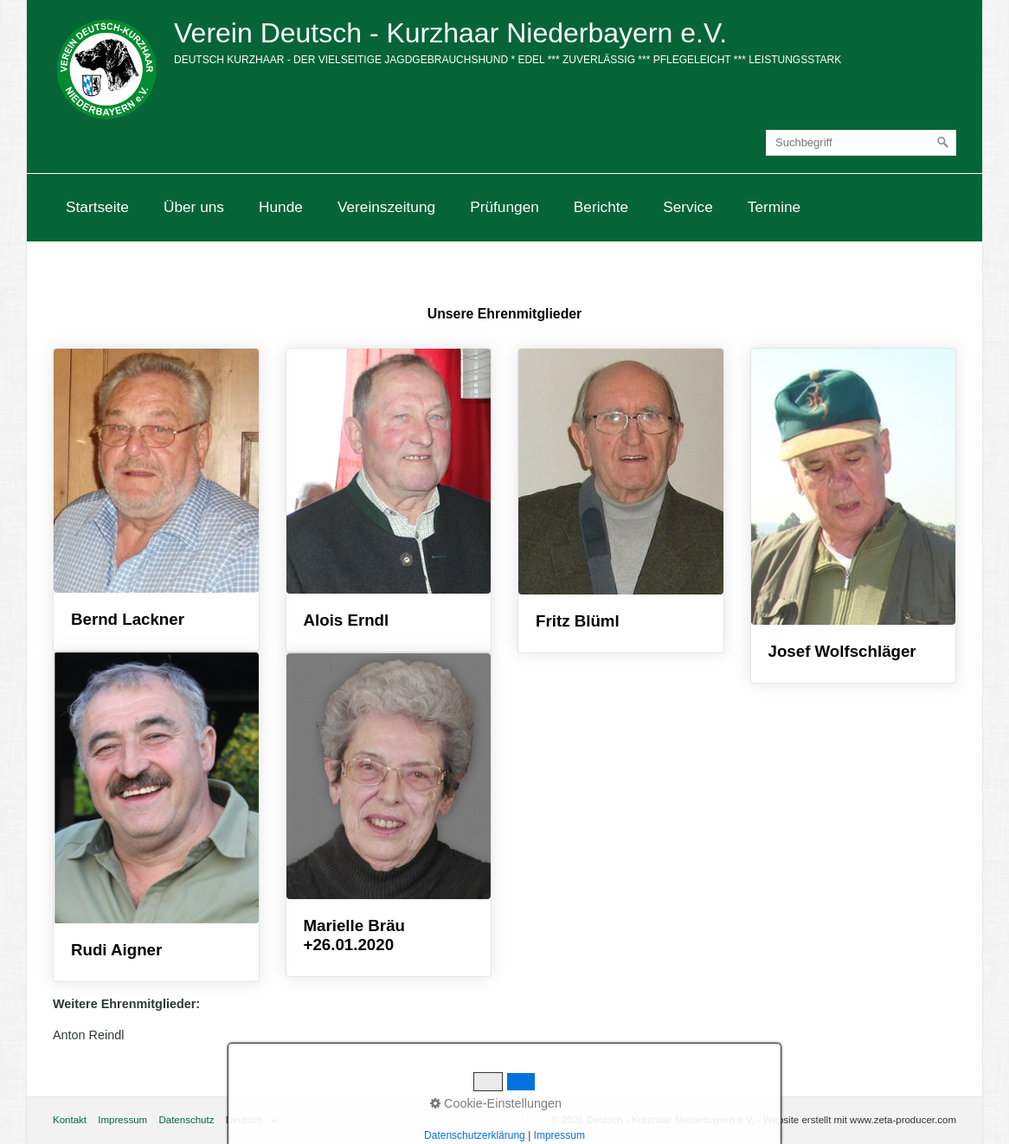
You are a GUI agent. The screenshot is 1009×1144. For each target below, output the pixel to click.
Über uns (194, 206)
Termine (774, 206)
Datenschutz (186, 1120)
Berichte (601, 206)
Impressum (122, 1120)
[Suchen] (943, 143)
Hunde (281, 206)
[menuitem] (97, 207)
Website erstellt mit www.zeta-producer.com (859, 1120)
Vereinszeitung (386, 206)
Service (688, 206)
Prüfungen (504, 206)
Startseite (97, 206)
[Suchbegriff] (861, 143)
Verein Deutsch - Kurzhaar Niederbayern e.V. (450, 32)
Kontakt (70, 1120)
